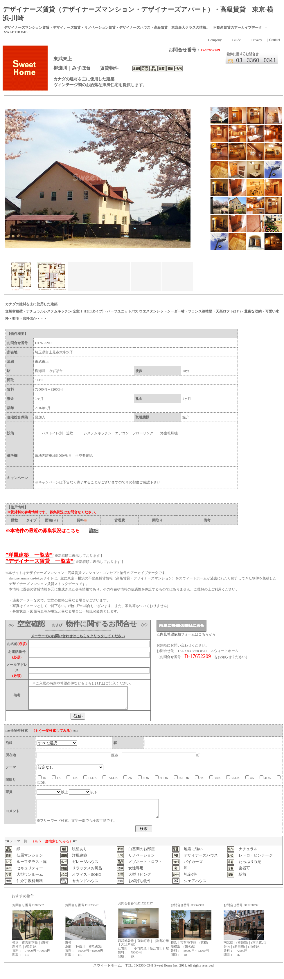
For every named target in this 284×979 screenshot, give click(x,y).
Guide (236, 40)
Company (216, 40)
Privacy (257, 40)
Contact (274, 40)
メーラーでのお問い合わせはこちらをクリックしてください (78, 636)
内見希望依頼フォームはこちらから (188, 634)
